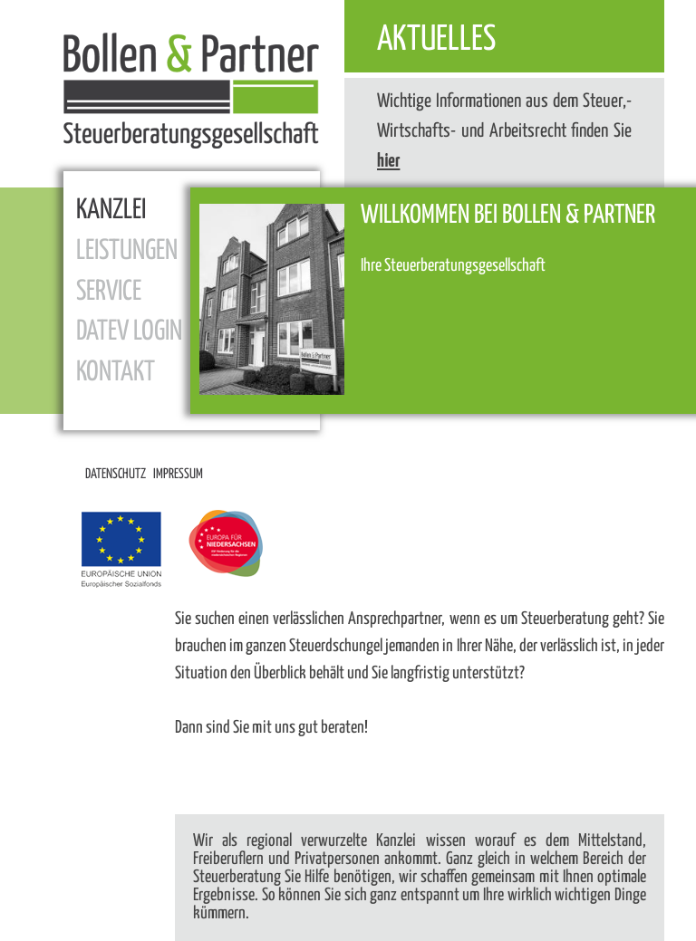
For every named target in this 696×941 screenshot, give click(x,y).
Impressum (178, 474)
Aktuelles (436, 40)
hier (388, 161)
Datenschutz (115, 474)
